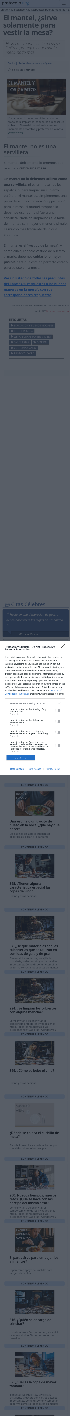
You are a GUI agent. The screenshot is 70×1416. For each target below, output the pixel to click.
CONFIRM (21, 758)
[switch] (57, 710)
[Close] (64, 647)
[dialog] (35, 708)
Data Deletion (17, 769)
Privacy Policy (53, 769)
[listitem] (35, 703)
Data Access (35, 769)
